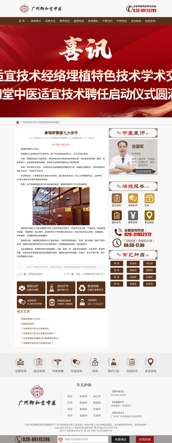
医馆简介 (36, 20)
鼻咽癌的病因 (35, 274)
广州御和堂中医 (29, 122)
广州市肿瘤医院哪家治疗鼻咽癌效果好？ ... (41, 338)
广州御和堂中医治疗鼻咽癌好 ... (36, 328)
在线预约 (115, 405)
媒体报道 (79, 20)
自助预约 (126, 405)
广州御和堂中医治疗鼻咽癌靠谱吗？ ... (39, 333)
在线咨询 (150, 20)
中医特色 (122, 20)
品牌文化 (50, 20)
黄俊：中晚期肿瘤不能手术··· (90, 274)
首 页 (22, 20)
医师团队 (93, 20)
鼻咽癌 (56, 122)
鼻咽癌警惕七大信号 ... (32, 319)
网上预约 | (56, 144)
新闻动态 (65, 20)
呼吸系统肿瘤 (45, 122)
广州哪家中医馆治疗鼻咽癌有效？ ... (38, 343)
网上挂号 (66, 144)
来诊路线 (136, 20)
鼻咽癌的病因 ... (28, 324)
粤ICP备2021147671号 (105, 427)
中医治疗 (107, 20)
